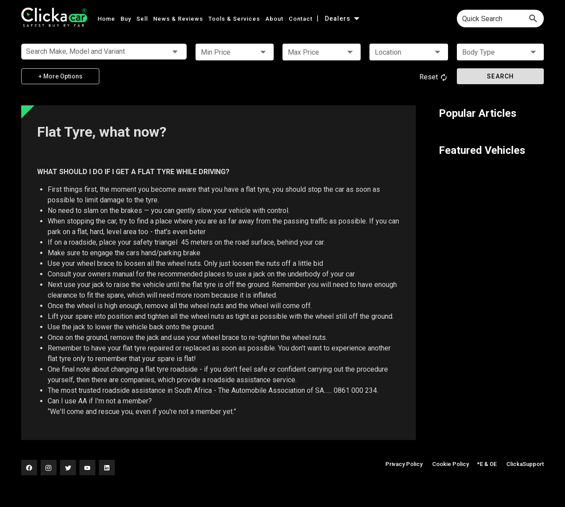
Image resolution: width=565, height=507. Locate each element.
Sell (143, 18)
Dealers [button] (343, 18)
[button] (235, 52)
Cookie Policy (450, 464)
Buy (127, 18)
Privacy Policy (403, 464)
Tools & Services (235, 18)
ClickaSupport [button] (525, 464)
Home (107, 18)
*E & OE (487, 464)
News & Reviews (179, 18)
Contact (301, 18)
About (275, 18)
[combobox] (500, 18)
